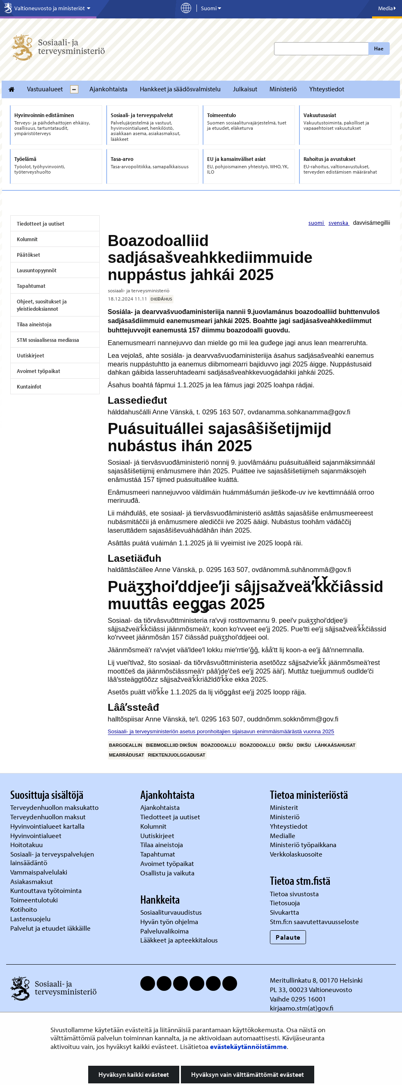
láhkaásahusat (335, 745)
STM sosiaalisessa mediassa (48, 340)
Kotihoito (23, 909)
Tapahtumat (31, 285)
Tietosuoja (285, 902)
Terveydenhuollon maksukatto (55, 807)
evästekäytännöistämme (248, 1046)
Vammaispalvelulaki (39, 872)
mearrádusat (126, 755)
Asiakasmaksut (31, 881)
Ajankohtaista (108, 89)
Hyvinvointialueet (36, 835)
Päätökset (28, 254)
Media (387, 8)
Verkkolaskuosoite (297, 854)
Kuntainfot (29, 386)
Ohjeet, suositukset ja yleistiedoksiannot (42, 305)
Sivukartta (284, 912)
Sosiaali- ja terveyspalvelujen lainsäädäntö (52, 858)
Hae (379, 48)
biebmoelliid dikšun (171, 745)
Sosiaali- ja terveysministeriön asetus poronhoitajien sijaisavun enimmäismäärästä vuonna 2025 (221, 731)
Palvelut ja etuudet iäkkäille (50, 928)
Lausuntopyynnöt (37, 270)
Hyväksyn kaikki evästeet (133, 1074)
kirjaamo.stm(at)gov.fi (301, 1008)
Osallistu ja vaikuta (167, 872)
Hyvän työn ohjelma (169, 921)
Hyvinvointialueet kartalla (48, 826)
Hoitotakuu (27, 844)
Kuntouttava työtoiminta (46, 890)
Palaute (288, 937)
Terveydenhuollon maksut (48, 816)
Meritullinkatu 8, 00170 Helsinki (316, 980)
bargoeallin (125, 745)
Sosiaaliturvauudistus (171, 912)
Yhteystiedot (326, 89)
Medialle (283, 835)
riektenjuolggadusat (177, 755)
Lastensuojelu (31, 918)
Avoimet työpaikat (38, 371)
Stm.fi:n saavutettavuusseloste (314, 921)
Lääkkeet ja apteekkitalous (179, 940)
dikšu (286, 745)
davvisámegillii (371, 222)
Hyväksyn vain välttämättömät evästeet (247, 1074)
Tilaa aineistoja (34, 324)
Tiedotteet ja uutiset (40, 223)
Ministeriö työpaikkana (304, 844)
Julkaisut (245, 89)
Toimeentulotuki (34, 899)
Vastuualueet (45, 89)
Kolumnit (27, 239)
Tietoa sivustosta (294, 893)
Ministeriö (283, 89)
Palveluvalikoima (164, 931)
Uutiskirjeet (30, 355)
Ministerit (285, 807)
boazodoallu (218, 745)
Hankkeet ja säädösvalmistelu (180, 89)
